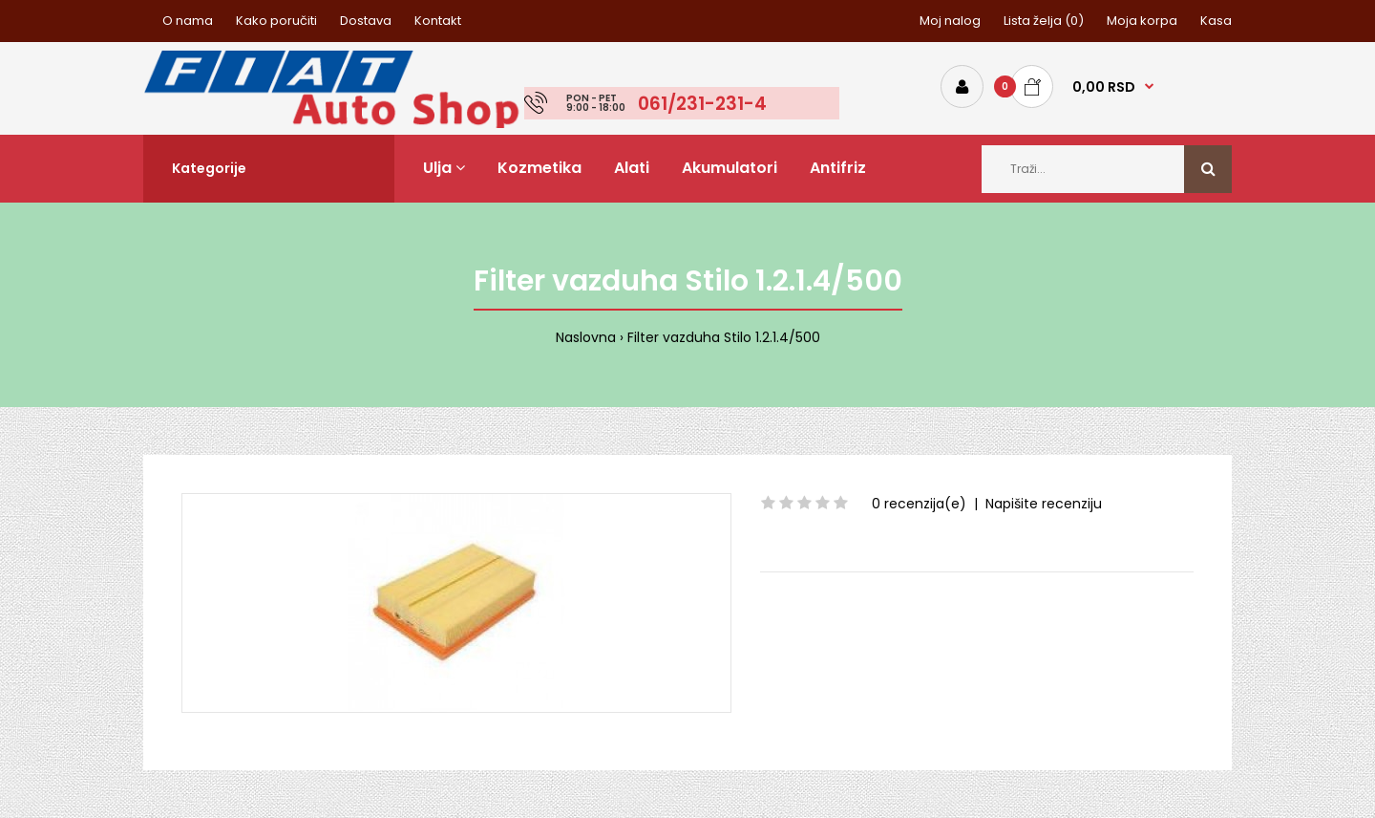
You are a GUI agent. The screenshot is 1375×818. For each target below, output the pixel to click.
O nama (187, 20)
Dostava (365, 20)
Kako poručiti (276, 20)
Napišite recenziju (1043, 503)
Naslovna (586, 337)
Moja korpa (1142, 20)
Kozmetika (539, 168)
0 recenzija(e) (919, 503)
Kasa (1216, 20)
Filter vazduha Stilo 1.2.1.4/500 (723, 337)
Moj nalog (950, 20)
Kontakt (437, 20)
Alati (631, 168)
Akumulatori (729, 168)
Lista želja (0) (1044, 20)
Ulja (444, 168)
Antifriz (838, 168)
